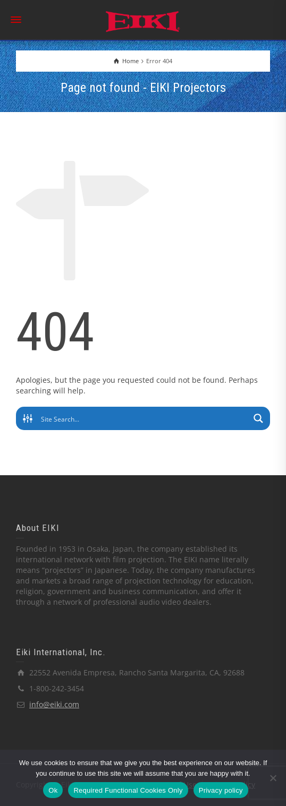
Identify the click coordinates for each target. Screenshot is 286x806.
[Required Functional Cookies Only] (272, 778)
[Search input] (143, 418)
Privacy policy (221, 790)
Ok (52, 790)
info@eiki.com (54, 704)
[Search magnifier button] (258, 418)
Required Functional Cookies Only (127, 790)
